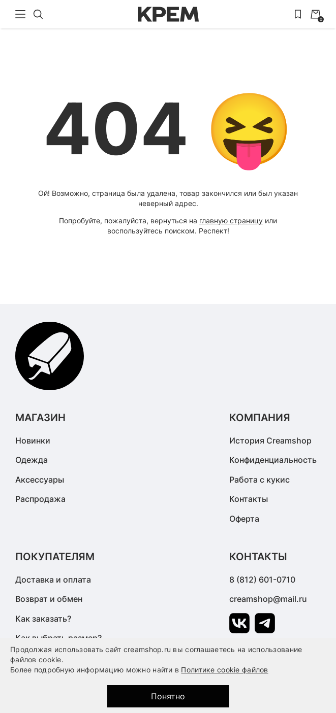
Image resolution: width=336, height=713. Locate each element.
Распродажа (40, 499)
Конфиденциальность (273, 460)
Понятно (168, 696)
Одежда (31, 460)
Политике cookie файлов (224, 669)
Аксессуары (39, 479)
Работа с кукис (259, 479)
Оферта (244, 519)
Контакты (248, 499)
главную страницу (231, 220)
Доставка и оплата (53, 579)
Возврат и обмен (48, 599)
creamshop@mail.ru (268, 599)
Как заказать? (43, 619)
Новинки (32, 440)
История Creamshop (270, 440)
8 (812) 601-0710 (262, 579)
